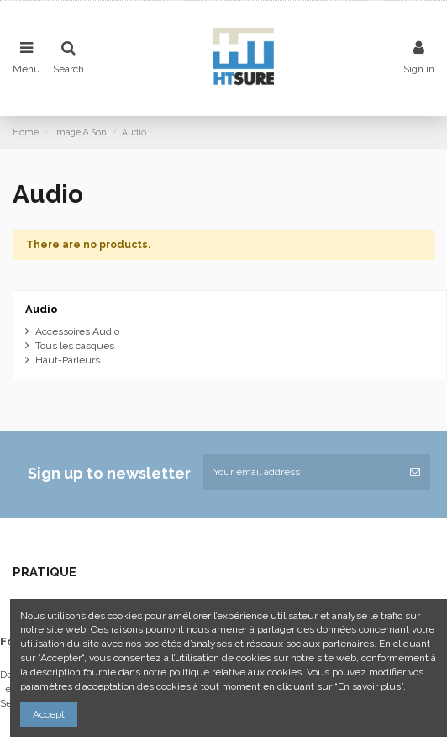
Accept (49, 714)
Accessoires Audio (77, 331)
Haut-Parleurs (67, 360)
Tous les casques (74, 346)
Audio (41, 309)
